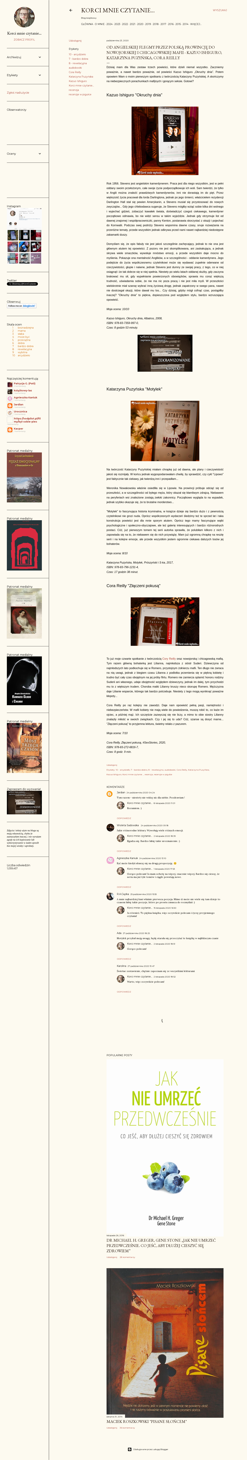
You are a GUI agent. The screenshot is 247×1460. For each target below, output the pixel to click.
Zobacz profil (24, 39)
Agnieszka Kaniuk (127, 858)
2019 (148, 24)
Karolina (121, 966)
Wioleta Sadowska (128, 825)
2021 (132, 24)
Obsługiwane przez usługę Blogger (148, 1449)
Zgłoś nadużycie (18, 92)
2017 (163, 24)
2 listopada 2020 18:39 (165, 836)
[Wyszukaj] (220, 10)
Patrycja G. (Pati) (24, 383)
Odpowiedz (124, 818)
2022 (125, 24)
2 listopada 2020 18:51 (164, 944)
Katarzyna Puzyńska (81, 76)
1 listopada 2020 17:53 (164, 869)
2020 (140, 24)
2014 (185, 24)
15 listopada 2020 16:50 (165, 908)
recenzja (74, 90)
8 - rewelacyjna (78, 63)
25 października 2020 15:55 (143, 894)
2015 (178, 24)
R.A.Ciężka (123, 894)
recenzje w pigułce (80, 94)
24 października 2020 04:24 (141, 792)
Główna (87, 24)
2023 (117, 24)
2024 (110, 24)
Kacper (18, 428)
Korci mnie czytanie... (118, 10)
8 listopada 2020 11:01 (164, 803)
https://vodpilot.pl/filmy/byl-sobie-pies (27, 420)
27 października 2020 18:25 (136, 933)
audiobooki (75, 67)
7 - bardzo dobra (78, 58)
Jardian (121, 792)
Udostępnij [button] (75, 40)
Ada (119, 933)
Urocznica (20, 411)
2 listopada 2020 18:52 (165, 976)
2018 (156, 24)
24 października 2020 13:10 (152, 858)
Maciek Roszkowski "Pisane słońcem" (147, 1421)
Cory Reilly (169, 658)
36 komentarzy (127, 1427)
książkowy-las (23, 390)
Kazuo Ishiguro (78, 81)
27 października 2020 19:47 (141, 966)
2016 (171, 24)
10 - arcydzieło (77, 54)
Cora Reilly (75, 72)
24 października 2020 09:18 (154, 825)
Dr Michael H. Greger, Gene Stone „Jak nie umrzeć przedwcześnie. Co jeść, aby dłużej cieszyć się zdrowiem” (161, 1245)
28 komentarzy (127, 1257)
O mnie (100, 24)
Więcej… (196, 24)
